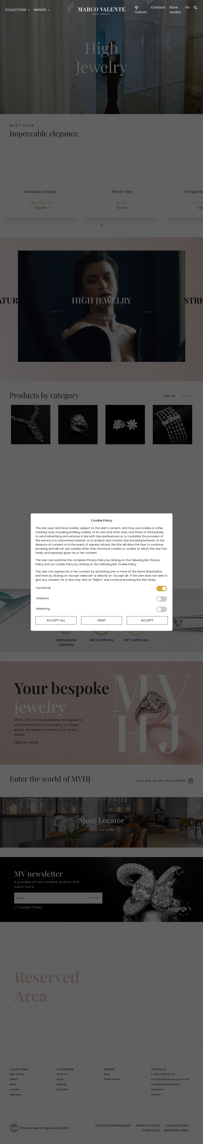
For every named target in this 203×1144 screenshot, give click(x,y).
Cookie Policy (127, 564)
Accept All (56, 620)
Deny (101, 620)
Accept (147, 620)
